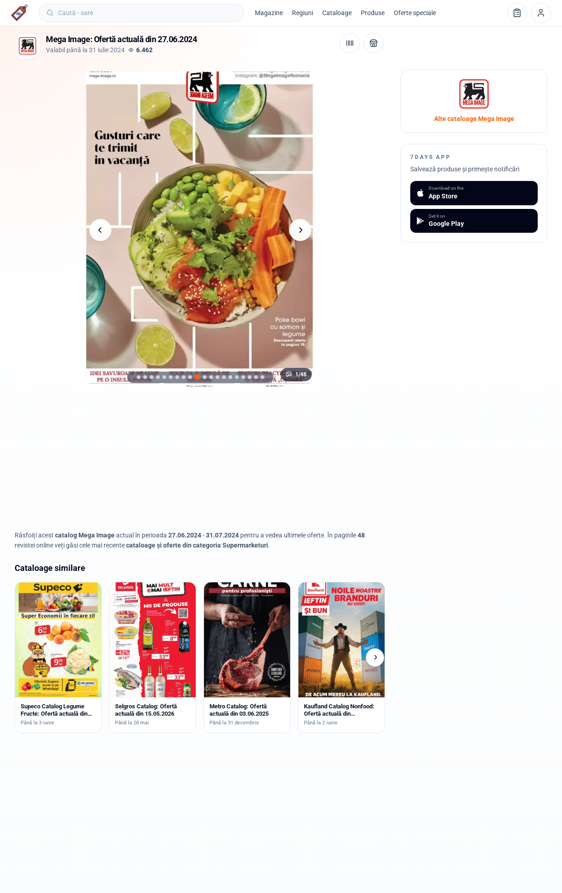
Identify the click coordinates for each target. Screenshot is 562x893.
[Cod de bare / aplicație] (350, 43)
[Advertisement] (200, 458)
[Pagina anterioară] (100, 230)
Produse (373, 12)
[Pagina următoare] (300, 230)
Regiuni (302, 12)
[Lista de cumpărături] (517, 13)
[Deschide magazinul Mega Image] (374, 43)
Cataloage (337, 12)
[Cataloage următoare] (375, 657)
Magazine (269, 12)
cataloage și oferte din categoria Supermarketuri (197, 545)
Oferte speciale (415, 12)
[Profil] (541, 13)
